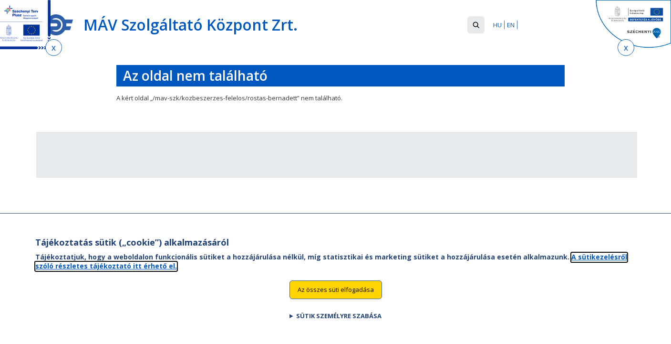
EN (511, 25)
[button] (476, 24)
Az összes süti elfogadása (336, 298)
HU (497, 25)
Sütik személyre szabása (339, 325)
